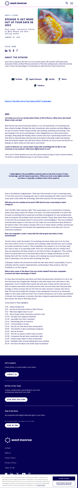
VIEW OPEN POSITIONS (16, 399)
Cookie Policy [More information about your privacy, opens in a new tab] (40, 485)
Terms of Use (10, 468)
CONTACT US (12, 374)
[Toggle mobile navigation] (71, 3)
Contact (8, 448)
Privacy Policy (10, 463)
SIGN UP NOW (12, 425)
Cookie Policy (10, 458)
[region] (38, 481)
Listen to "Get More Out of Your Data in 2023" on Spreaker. (28, 101)
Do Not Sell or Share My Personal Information (64, 483)
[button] (66, 3)
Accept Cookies (64, 478)
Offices (8, 453)
